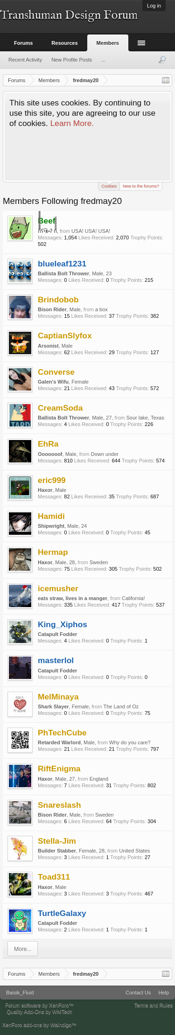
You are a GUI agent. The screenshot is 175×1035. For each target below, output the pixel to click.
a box (101, 309)
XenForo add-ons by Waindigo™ (39, 1025)
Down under (105, 454)
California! (133, 598)
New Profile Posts (71, 60)
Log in (154, 5)
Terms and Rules (153, 1005)
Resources (64, 43)
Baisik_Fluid (20, 992)
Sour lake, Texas (145, 417)
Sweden (99, 562)
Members (108, 43)
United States (134, 850)
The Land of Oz (121, 706)
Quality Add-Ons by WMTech (39, 1011)
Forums (23, 43)
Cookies (109, 185)
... (103, 60)
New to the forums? (141, 186)
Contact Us (138, 992)
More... (22, 949)
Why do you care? (130, 742)
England (99, 779)
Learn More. (72, 123)
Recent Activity (25, 60)
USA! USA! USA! (90, 231)
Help (163, 992)
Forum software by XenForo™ (39, 1005)
